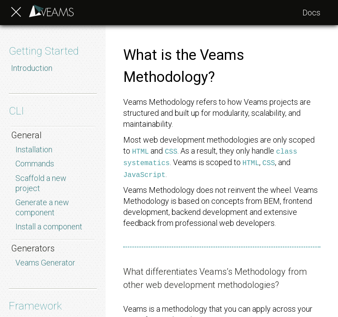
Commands (34, 163)
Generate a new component (42, 207)
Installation (33, 149)
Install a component (48, 226)
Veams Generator (45, 262)
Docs (311, 12)
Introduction (31, 68)
